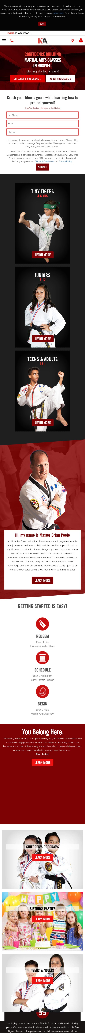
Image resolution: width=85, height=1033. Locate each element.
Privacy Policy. (66, 161)
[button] (43, 41)
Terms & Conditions (44, 161)
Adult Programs (60, 78)
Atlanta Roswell (19, 33)
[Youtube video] (42, 792)
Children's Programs (27, 78)
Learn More (43, 254)
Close (42, 24)
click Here (58, 13)
